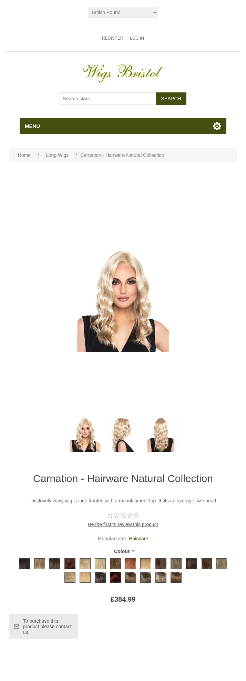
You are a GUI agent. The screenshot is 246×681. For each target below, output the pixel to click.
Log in (137, 38)
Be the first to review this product (123, 524)
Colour (122, 551)
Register (112, 38)
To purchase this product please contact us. (47, 626)
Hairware (138, 538)
